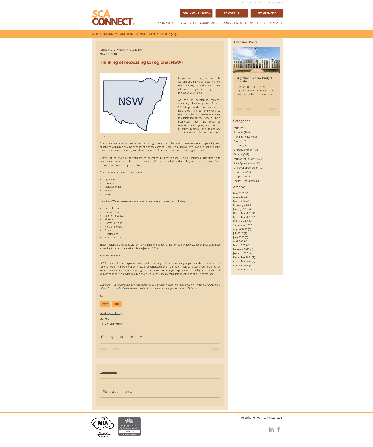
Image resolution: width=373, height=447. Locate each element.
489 (117, 303)
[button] (168, 23)
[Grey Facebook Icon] (278, 429)
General (105, 318)
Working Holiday (111, 313)
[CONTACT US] (232, 13)
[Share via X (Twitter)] (111, 337)
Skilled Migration (111, 324)
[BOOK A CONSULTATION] (196, 13)
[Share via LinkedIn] (121, 337)
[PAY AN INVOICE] (267, 13)
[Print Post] (141, 337)
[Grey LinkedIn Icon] (271, 429)
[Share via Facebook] (102, 337)
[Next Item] (274, 60)
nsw (105, 303)
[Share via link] (131, 337)
